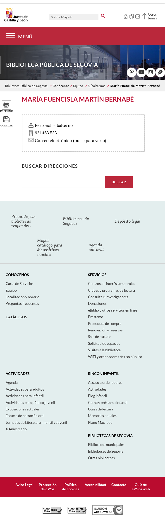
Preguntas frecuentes (22, 303)
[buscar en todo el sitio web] (103, 15)
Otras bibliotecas (101, 458)
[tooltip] (125, 16)
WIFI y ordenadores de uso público (115, 357)
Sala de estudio (99, 337)
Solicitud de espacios (104, 343)
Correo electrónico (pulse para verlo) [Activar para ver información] (70, 140)
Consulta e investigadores (108, 297)
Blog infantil (97, 396)
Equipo (78, 86)
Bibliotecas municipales (106, 444)
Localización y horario (22, 297)
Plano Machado (100, 422)
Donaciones (97, 303)
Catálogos (16, 317)
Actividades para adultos (25, 389)
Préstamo (95, 317)
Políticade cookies (70, 487)
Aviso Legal (24, 485)
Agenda (12, 382)
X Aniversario (16, 429)
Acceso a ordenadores (105, 382)
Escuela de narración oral (25, 416)
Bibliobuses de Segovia (105, 451)
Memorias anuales (102, 416)
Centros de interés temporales (111, 284)
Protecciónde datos (48, 487)
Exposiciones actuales (23, 409)
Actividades (97, 389)
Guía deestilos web (141, 487)
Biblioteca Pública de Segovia (26, 86)
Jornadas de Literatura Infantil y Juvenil (36, 422)
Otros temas (152, 16)
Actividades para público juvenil (30, 403)
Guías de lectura (100, 409)
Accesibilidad (95, 485)
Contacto (118, 485)
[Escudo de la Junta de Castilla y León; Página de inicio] (16, 21)
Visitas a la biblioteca (104, 350)
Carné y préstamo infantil (107, 403)
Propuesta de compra (104, 323)
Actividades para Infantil (25, 396)
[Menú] (19, 36)
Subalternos (96, 86)
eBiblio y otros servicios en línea (112, 310)
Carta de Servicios (19, 284)
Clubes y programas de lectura (111, 290)
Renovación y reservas (105, 330)
